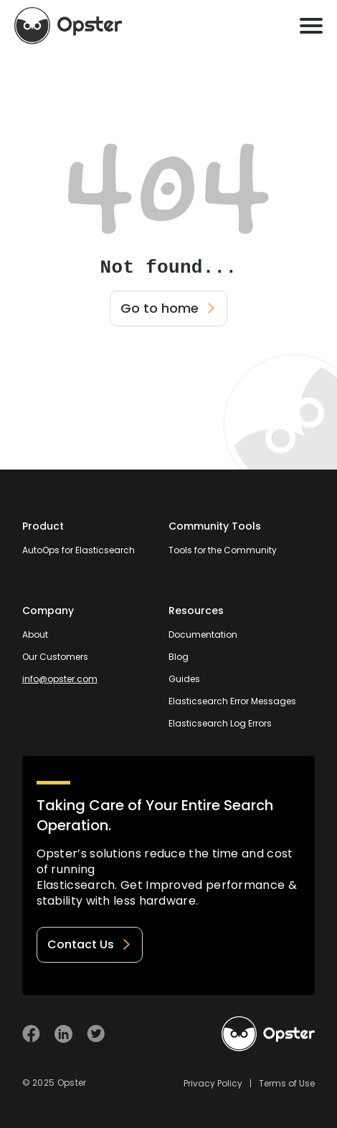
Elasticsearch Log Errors (220, 723)
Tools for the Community (222, 550)
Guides (184, 679)
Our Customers (55, 657)
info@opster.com (60, 679)
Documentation (202, 634)
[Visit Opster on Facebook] (31, 1034)
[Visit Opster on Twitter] (96, 1034)
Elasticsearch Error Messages (232, 701)
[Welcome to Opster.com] (268, 1034)
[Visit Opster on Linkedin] (63, 1034)
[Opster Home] (68, 25)
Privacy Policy (213, 1083)
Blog (178, 657)
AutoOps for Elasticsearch (78, 550)
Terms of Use (287, 1083)
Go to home (168, 308)
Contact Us (89, 944)
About (35, 634)
